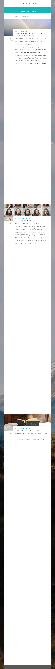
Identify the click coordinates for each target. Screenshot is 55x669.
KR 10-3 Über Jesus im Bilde (24, 220)
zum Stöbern (40, 8)
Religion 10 (27, 218)
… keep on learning (27, 3)
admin (12, 40)
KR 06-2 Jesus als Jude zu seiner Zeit (27, 430)
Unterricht (32, 8)
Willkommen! (15, 8)
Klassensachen (23, 8)
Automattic (40, 667)
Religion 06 (27, 428)
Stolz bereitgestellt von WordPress (20, 667)
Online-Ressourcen (25, 11)
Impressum (34, 11)
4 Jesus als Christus (19, 31)
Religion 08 (27, 31)
